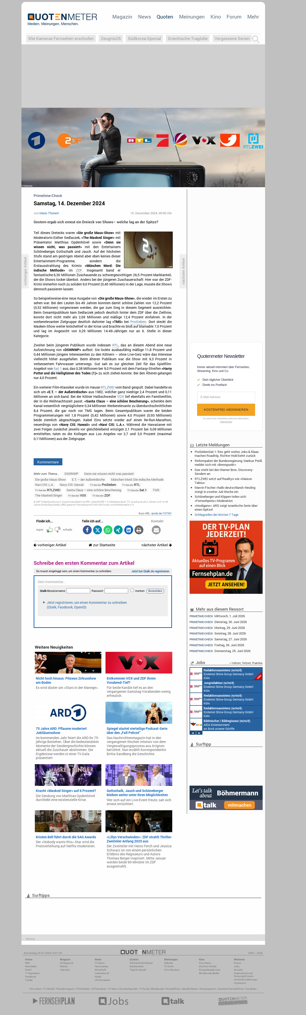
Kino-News (205, 963)
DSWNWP (71, 474)
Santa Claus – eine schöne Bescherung (94, 490)
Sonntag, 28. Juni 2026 (218, 633)
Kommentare (48, 461)
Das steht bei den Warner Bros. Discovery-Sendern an (224, 472)
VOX (120, 396)
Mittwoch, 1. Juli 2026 (217, 616)
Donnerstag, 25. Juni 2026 (220, 651)
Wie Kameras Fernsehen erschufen (61, 38)
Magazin (122, 16)
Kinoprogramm (208, 988)
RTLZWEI (108, 387)
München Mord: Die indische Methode (137, 479)
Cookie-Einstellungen (246, 979)
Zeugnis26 (111, 38)
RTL (115, 345)
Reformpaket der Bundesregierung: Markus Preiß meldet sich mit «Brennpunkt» (228, 463)
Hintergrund (66, 963)
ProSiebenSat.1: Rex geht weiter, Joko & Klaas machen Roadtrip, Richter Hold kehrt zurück (227, 453)
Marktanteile (136, 966)
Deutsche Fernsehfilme (230, 988)
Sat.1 (58, 368)
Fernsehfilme (173, 988)
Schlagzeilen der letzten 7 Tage (217, 514)
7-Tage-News (32, 973)
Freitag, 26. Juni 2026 (217, 645)
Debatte (168, 963)
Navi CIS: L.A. (44, 485)
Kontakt (238, 969)
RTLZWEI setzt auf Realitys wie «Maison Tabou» (223, 481)
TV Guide (144, 988)
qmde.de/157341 (161, 513)
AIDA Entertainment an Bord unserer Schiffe (220, 724)
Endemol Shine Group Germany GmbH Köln (226, 674)
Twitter (29, 980)
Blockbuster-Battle (209, 973)
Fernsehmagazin (65, 988)
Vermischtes (101, 966)
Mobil (28, 969)
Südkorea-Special (144, 38)
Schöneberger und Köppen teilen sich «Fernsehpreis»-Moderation (220, 498)
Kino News (36, 988)
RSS (27, 963)
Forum (234, 16)
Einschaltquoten (128, 988)
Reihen (64, 966)
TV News (113, 988)
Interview (65, 969)
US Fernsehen (98, 988)
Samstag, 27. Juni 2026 (218, 639)
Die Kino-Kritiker (208, 966)
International (102, 973)
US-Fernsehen (102, 980)
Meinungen (192, 16)
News (144, 16)
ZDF (79, 270)
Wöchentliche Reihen (141, 963)
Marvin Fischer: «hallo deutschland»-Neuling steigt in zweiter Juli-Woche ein (225, 489)
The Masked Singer (48, 495)
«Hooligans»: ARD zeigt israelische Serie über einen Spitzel (226, 507)
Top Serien (251, 988)
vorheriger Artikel (50, 545)
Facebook (30, 976)
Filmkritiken (83, 988)
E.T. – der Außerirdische (88, 479)
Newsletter (31, 966)
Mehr (253, 16)
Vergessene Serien (232, 38)
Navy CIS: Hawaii (72, 485)
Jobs (236, 966)
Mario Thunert (49, 213)
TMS (156, 490)
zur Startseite (102, 545)
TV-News (100, 963)
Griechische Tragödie (188, 38)
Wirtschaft (100, 969)
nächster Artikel (157, 545)
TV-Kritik (168, 966)
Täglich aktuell (138, 969)
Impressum (240, 983)
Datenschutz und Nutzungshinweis (243, 975)
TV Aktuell (48, 988)
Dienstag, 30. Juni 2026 (218, 622)
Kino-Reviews (171, 969)
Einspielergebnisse (209, 969)
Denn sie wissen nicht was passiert (109, 474)
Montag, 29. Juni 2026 (217, 628)
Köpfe (98, 976)
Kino (215, 16)
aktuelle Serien (190, 988)
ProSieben (138, 322)
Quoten (165, 16)
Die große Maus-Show (50, 479)
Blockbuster (157, 988)
